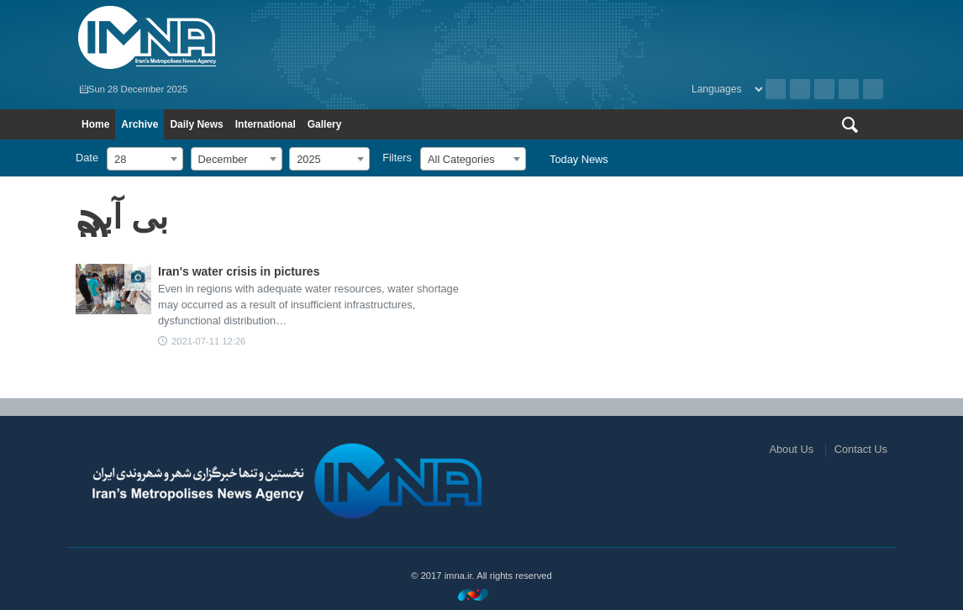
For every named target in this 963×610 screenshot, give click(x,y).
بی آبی (122, 216)
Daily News (196, 124)
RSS (800, 89)
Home (95, 124)
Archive (776, 89)
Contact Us (860, 449)
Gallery (325, 124)
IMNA (274, 37)
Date (87, 157)
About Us (791, 449)
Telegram (873, 89)
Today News (579, 159)
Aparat (849, 89)
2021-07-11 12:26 (208, 341)
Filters (397, 157)
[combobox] (145, 159)
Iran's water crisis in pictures (238, 271)
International (265, 124)
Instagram (824, 89)
